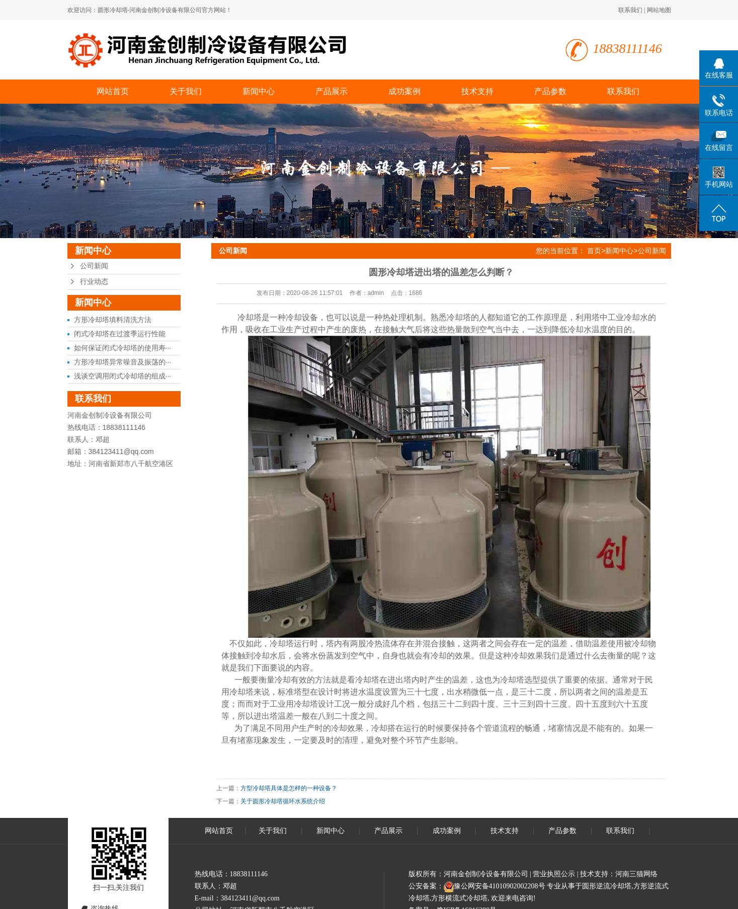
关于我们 (186, 91)
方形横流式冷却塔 (459, 898)
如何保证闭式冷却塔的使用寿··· (123, 348)
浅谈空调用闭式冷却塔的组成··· (123, 376)
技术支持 (477, 91)
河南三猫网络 (636, 874)
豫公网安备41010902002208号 (499, 886)
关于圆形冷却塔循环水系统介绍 (282, 801)
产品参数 (550, 91)
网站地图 (659, 10)
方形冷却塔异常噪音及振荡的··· (123, 362)
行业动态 (94, 281)
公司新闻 (94, 266)
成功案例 (404, 91)
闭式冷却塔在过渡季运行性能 (120, 334)
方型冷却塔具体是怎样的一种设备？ (288, 788)
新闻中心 (258, 91)
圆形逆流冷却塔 (606, 886)
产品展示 (331, 91)
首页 (594, 251)
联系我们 (630, 10)
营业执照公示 (554, 874)
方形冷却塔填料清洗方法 (112, 320)
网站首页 (113, 91)
